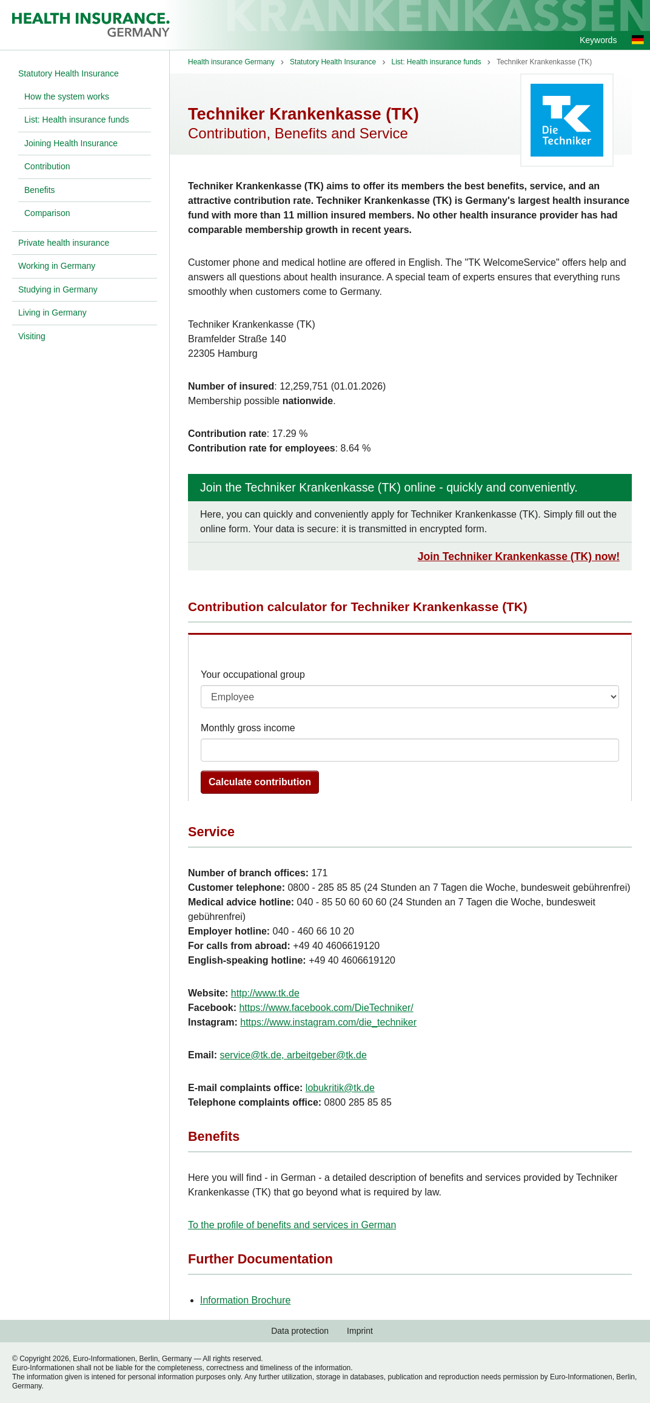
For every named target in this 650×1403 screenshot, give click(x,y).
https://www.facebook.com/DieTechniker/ (326, 1007)
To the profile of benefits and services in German (292, 1225)
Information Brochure (245, 1300)
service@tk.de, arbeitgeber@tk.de (292, 1055)
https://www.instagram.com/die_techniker (328, 1022)
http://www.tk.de (265, 993)
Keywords (598, 40)
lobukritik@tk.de (340, 1088)
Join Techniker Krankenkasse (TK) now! (519, 556)
